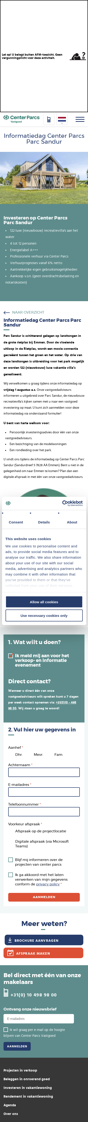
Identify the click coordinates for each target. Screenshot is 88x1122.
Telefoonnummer (23, 804)
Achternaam (19, 765)
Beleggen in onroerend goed (27, 1079)
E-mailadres (18, 785)
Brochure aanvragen (36, 940)
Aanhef (14, 747)
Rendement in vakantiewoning (28, 1096)
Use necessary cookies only (43, 616)
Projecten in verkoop (20, 1070)
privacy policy (48, 884)
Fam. (58, 755)
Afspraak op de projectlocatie (40, 831)
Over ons (11, 1113)
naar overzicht (28, 312)
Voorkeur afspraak (24, 824)
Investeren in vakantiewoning (28, 1087)
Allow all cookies (44, 602)
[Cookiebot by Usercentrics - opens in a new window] (63, 503)
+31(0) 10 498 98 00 (34, 994)
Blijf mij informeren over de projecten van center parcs (39, 862)
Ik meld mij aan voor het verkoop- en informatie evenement (42, 661)
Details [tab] (44, 522)
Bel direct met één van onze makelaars (42, 979)
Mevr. (38, 755)
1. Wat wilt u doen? (34, 642)
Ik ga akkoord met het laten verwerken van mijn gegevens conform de (41, 879)
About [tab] (72, 522)
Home (21, 119)
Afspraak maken (33, 953)
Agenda (10, 1105)
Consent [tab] (16, 522)
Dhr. (19, 755)
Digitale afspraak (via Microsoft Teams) (42, 844)
